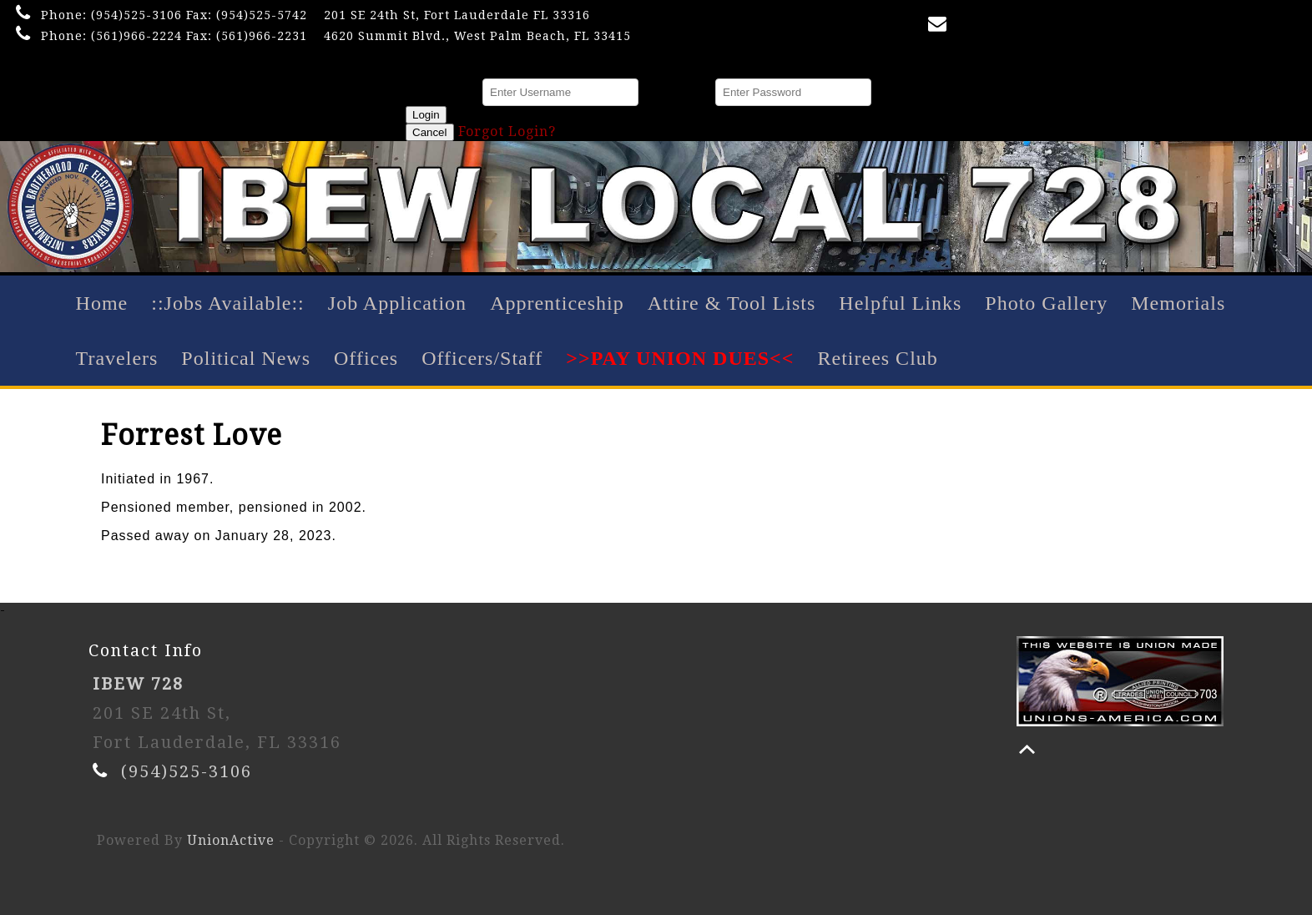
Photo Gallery (1046, 303)
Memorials (1178, 303)
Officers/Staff (481, 358)
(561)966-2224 (136, 36)
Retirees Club (877, 358)
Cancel (429, 132)
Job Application (397, 303)
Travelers (117, 358)
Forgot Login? (507, 131)
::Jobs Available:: (228, 303)
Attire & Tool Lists (732, 303)
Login (426, 115)
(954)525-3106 (136, 15)
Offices (366, 358)
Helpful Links (900, 303)
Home (102, 303)
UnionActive (231, 840)
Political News (245, 358)
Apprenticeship (557, 303)
